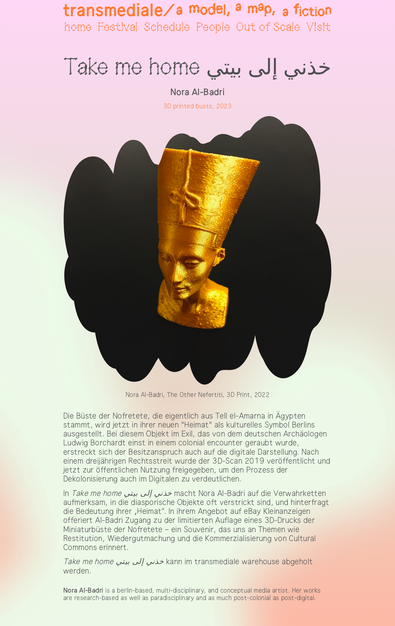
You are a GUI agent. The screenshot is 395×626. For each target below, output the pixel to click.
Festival (118, 27)
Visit (318, 27)
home (78, 27)
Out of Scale (268, 27)
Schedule (167, 27)
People (213, 27)
